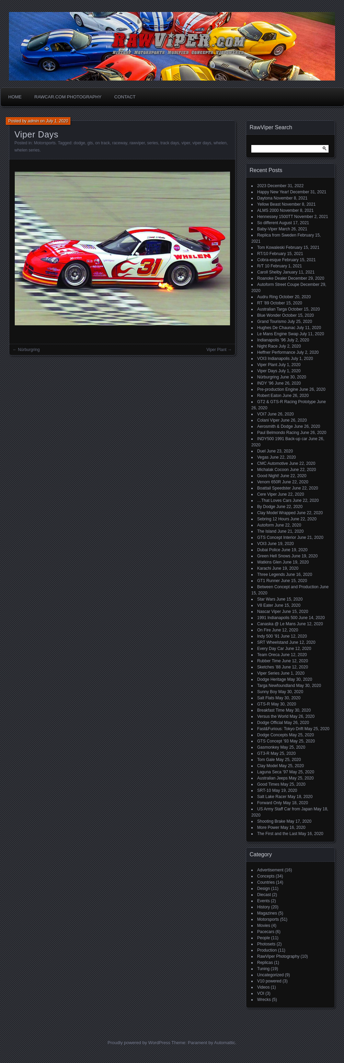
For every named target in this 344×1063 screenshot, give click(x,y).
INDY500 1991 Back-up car (282, 438)
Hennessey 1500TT (275, 216)
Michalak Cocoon (273, 469)
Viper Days (267, 371)
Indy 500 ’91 (268, 636)
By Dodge (266, 506)
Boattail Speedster (274, 488)
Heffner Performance (276, 352)
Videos (263, 987)
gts (90, 143)
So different (267, 222)
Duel (261, 451)
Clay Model (267, 765)
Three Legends (271, 574)
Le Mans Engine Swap (277, 333)
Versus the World (272, 716)
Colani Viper (268, 420)
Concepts (266, 876)
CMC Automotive (272, 463)
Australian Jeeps (272, 778)
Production (267, 950)
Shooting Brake (271, 821)
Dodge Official (270, 722)
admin (33, 121)
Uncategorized (270, 975)
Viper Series (268, 673)
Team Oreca (268, 654)
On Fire (264, 630)
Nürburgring (28, 349)
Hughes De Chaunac (276, 327)
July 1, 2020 (57, 121)
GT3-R (263, 753)
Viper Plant (216, 349)
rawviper (137, 143)
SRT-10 (264, 790)
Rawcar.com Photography (68, 96)
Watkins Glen (269, 562)
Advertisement (270, 870)
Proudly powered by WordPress (138, 1042)
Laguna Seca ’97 (272, 772)
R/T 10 (263, 266)
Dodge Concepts (272, 735)
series (152, 143)
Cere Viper (267, 494)
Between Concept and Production (288, 586)
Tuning (263, 968)
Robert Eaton (269, 395)
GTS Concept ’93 (273, 741)
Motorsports (45, 143)
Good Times (268, 784)
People (263, 937)
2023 (261, 185)
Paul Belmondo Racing (278, 432)
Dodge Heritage (271, 679)
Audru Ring (267, 296)
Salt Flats (265, 698)
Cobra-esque (269, 259)
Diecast (264, 894)
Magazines (267, 913)
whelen (220, 143)
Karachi (264, 568)
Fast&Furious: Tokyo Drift (280, 728)
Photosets (266, 944)
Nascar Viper (269, 611)
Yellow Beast (268, 204)
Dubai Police (268, 549)
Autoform (265, 525)
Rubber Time (269, 661)
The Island (266, 531)
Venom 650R (269, 482)
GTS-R (263, 704)
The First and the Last (277, 833)
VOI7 (261, 414)
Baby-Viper (267, 229)
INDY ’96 (265, 383)
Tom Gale (266, 759)
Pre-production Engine (277, 389)
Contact (125, 96)
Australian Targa (272, 309)
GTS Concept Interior (276, 537)
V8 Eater (265, 605)
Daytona (265, 198)
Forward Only (269, 802)
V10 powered (269, 981)
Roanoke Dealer (272, 278)
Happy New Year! (273, 192)
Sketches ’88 (269, 667)
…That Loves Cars (274, 500)
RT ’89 (263, 303)
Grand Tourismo (271, 321)
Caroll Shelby (269, 272)
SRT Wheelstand (272, 642)
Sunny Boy (267, 691)
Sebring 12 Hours (273, 519)
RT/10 (262, 253)
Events (263, 900)
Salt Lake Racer (271, 796)
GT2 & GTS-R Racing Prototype (286, 401)
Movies (263, 925)
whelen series (26, 150)
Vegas (262, 457)
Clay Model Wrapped (276, 512)
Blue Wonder (269, 315)
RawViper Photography (278, 956)
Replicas (265, 962)
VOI (260, 993)
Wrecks (264, 999)
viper (186, 143)
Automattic (224, 1042)
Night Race (267, 346)
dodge (79, 143)
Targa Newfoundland (276, 685)
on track (102, 143)
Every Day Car (270, 648)
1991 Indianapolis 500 (277, 617)
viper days (202, 143)
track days (169, 143)
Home (15, 96)
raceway (119, 143)
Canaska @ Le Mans (276, 623)
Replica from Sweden (276, 235)
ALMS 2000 (268, 210)
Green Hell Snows (273, 556)
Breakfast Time (271, 710)
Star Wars (266, 599)
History (263, 907)
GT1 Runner (268, 580)
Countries (266, 882)
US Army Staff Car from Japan (284, 809)
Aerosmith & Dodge (275, 426)
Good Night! (268, 475)
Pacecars (265, 931)
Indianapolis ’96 (271, 340)
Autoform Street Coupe (278, 284)
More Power (268, 827)
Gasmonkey (268, 747)
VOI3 (261, 543)
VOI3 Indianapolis (273, 358)
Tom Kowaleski (271, 247)
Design (263, 888)
